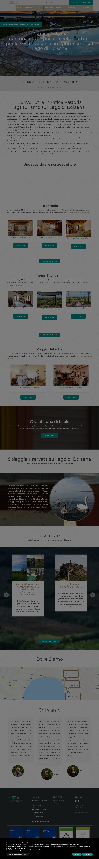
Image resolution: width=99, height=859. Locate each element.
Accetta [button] (87, 854)
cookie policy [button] (76, 844)
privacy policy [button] (73, 843)
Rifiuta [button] (77, 854)
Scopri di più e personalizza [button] (17, 854)
